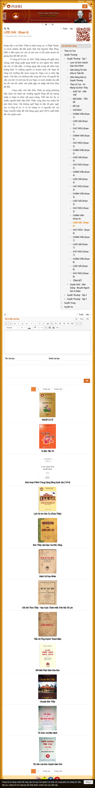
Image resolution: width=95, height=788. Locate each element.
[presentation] (24, 371)
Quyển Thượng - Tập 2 (77, 295)
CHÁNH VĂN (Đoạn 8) (81, 260)
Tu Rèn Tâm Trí (47, 451)
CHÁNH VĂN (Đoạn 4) (81, 173)
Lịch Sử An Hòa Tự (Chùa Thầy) (47, 513)
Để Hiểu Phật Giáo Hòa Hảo (47, 670)
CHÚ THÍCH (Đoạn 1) (81, 130)
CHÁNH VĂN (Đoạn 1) (81, 116)
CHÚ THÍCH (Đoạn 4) (81, 188)
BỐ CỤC (76, 106)
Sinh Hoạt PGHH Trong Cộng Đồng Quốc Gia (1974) (47, 482)
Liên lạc (81, 1)
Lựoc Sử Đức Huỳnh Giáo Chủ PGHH (79, 64)
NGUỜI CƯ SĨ (47, 419)
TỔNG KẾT (77, 280)
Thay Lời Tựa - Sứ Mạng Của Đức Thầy (79, 86)
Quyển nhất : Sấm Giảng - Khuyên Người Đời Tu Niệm (79, 287)
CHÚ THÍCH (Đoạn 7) (81, 253)
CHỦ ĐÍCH (77, 110)
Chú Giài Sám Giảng (69, 46)
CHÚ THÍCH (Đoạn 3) (81, 166)
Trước (65, 29)
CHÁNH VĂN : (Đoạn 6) (79, 217)
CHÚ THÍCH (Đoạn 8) (81, 275)
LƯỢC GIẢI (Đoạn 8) (80, 268)
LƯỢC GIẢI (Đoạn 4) (80, 181)
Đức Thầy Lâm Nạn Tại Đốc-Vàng (47, 545)
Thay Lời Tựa (69, 50)
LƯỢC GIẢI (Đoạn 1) (80, 123)
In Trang (5, 314)
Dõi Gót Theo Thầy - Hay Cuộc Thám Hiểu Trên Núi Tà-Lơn (47, 607)
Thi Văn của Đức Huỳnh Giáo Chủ (47, 764)
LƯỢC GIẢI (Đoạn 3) (80, 159)
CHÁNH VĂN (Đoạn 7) (81, 239)
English (89, 1)
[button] (85, 6)
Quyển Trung (69, 303)
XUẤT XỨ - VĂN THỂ (79, 93)
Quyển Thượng (70, 54)
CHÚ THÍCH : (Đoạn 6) (81, 231)
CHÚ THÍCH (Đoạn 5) (81, 210)
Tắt (76, 319)
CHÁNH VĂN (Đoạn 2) (81, 137)
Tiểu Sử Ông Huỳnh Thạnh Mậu (47, 639)
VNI (87, 319)
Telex (82, 319)
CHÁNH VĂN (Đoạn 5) (81, 195)
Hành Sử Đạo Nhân (47, 576)
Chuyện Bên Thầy (47, 701)
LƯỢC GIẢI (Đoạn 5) (80, 202)
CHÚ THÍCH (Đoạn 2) (81, 144)
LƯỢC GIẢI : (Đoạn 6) (81, 224)
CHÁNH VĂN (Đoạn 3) (81, 152)
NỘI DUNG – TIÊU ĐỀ (80, 100)
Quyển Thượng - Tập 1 (77, 58)
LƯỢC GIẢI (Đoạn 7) (80, 246)
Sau (71, 29)
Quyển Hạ (68, 307)
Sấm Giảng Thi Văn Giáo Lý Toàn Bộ (78, 71)
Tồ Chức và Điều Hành (47, 733)
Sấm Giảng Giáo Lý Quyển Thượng (78, 79)
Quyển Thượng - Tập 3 (77, 299)
